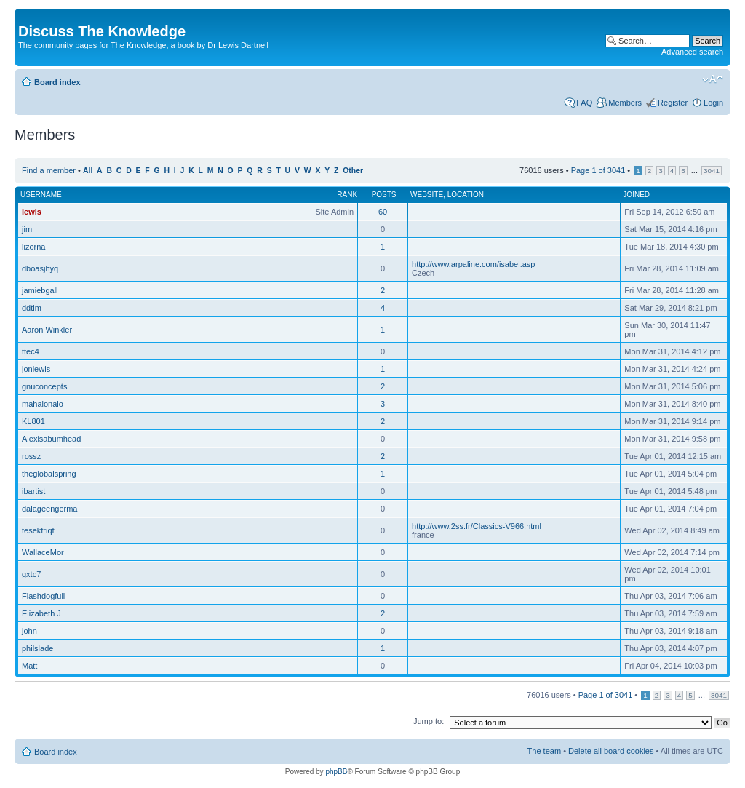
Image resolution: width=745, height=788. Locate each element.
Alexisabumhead (51, 438)
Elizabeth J (41, 613)
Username (41, 195)
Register (673, 102)
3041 (712, 171)
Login (713, 102)
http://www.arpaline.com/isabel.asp (473, 264)
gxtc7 (31, 574)
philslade (37, 648)
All (87, 171)
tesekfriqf (38, 530)
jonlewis (36, 369)
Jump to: (428, 721)
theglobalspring (49, 473)
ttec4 (30, 351)
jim (27, 229)
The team (544, 751)
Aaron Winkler (47, 329)
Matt (29, 665)
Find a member (49, 170)
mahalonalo (42, 403)
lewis (31, 211)
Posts (384, 195)
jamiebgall (40, 290)
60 (382, 211)
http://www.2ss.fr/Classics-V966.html (476, 526)
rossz (31, 456)
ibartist (33, 491)
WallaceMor (43, 552)
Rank (347, 195)
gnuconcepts (44, 386)
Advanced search (692, 51)
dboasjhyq (40, 268)
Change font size (712, 79)
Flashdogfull (43, 596)
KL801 (33, 421)
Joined (636, 195)
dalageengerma (49, 508)
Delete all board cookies (610, 751)
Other (353, 171)
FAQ (584, 102)
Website (426, 195)
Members (625, 102)
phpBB (336, 772)
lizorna (33, 246)
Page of (598, 170)
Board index (57, 82)
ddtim (31, 307)
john (29, 630)
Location (465, 195)
